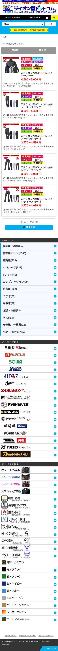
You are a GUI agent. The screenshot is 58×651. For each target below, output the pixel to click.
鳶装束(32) (9, 303)
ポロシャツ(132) (12, 267)
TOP (4, 37)
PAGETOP (51, 648)
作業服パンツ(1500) (14, 253)
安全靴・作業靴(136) (15, 324)
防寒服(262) (10, 289)
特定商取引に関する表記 (27, 635)
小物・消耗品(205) (14, 332)
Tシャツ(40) (10, 274)
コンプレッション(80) (15, 281)
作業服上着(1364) (13, 246)
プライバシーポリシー (46, 635)
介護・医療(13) (12, 310)
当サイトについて (11, 635)
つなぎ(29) (9, 296)
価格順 (15, 50)
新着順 (42, 50)
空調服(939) (10, 260)
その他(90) (9, 317)
